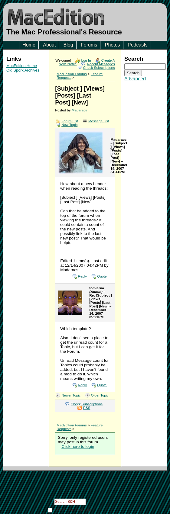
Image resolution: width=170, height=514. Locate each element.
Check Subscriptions (99, 67)
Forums (89, 44)
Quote (101, 276)
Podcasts (138, 44)
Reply (82, 276)
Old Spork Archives (22, 70)
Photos (112, 44)
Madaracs (79, 110)
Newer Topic (70, 395)
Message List (98, 121)
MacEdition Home (21, 65)
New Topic (69, 125)
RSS (86, 408)
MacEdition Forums (72, 74)
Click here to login (77, 446)
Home (28, 44)
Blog (68, 44)
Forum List (69, 121)
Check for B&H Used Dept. (72, 510)
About (49, 44)
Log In (86, 60)
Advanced (135, 78)
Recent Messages (101, 64)
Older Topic (100, 395)
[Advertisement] (26, 113)
